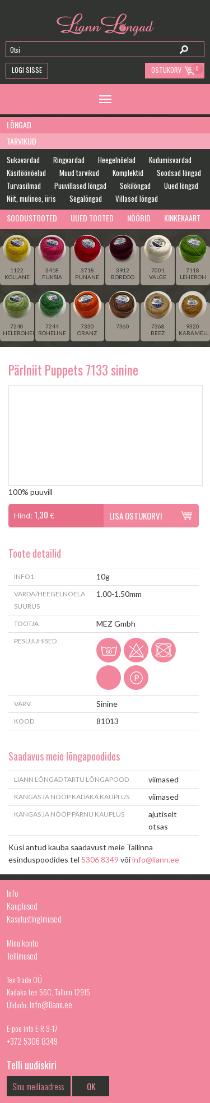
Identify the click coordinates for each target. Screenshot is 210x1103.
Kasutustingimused (34, 918)
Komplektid (128, 172)
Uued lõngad (181, 185)
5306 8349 (100, 859)
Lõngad (19, 125)
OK (91, 1086)
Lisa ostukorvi (135, 515)
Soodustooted (32, 218)
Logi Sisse (27, 70)
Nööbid (139, 218)
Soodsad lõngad (179, 172)
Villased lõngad (136, 198)
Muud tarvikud (79, 172)
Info (12, 893)
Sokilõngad (135, 185)
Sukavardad (23, 159)
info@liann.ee (155, 859)
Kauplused (22, 906)
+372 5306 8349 (32, 1041)
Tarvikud (21, 141)
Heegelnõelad (117, 159)
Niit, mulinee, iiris (31, 198)
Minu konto (23, 943)
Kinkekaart (182, 218)
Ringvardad (69, 159)
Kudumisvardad (170, 159)
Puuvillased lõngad (80, 185)
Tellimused (22, 955)
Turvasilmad (24, 185)
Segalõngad (85, 198)
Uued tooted (92, 218)
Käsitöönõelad (26, 172)
